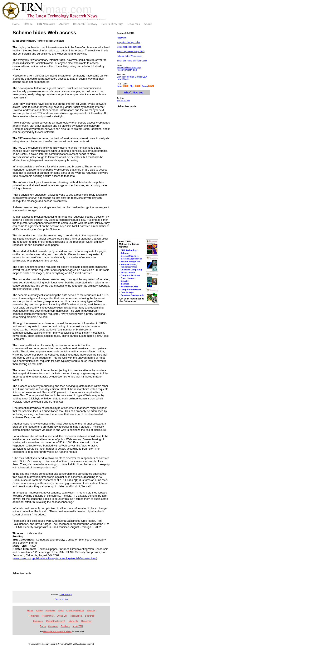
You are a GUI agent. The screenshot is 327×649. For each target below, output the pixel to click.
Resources (50, 610)
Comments (53, 626)
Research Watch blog (127, 70)
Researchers (76, 616)
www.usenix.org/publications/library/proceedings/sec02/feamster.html (54, 558)
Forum (43, 626)
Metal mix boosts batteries (129, 47)
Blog (132, 86)
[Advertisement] (61, 581)
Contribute (38, 621)
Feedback (65, 626)
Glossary (91, 610)
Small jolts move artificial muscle (132, 61)
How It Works (123, 79)
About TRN (78, 626)
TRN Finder (33, 616)
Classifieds (86, 621)
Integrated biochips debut (128, 42)
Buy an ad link (123, 100)
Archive (39, 610)
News (119, 86)
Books (145, 86)
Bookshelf (89, 616)
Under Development (55, 621)
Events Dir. (62, 616)
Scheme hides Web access (129, 56)
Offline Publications (75, 610)
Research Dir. (48, 616)
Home (30, 610)
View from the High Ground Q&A (132, 77)
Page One (121, 38)
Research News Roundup (129, 67)
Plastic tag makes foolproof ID (131, 51)
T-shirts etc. (73, 621)
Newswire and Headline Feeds (57, 631)
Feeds (61, 610)
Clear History (65, 594)
